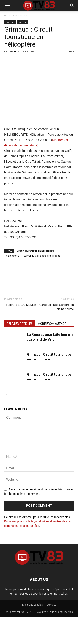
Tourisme (22, 22)
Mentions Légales (32, 604)
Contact (51, 604)
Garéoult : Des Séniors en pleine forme (56, 307)
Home (7, 15)
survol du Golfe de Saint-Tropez (42, 255)
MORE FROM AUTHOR (52, 323)
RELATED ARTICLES (20, 323)
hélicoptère (12, 255)
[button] (72, 5)
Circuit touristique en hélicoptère (35, 250)
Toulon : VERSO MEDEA (20, 305)
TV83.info (13, 51)
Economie (21, 15)
